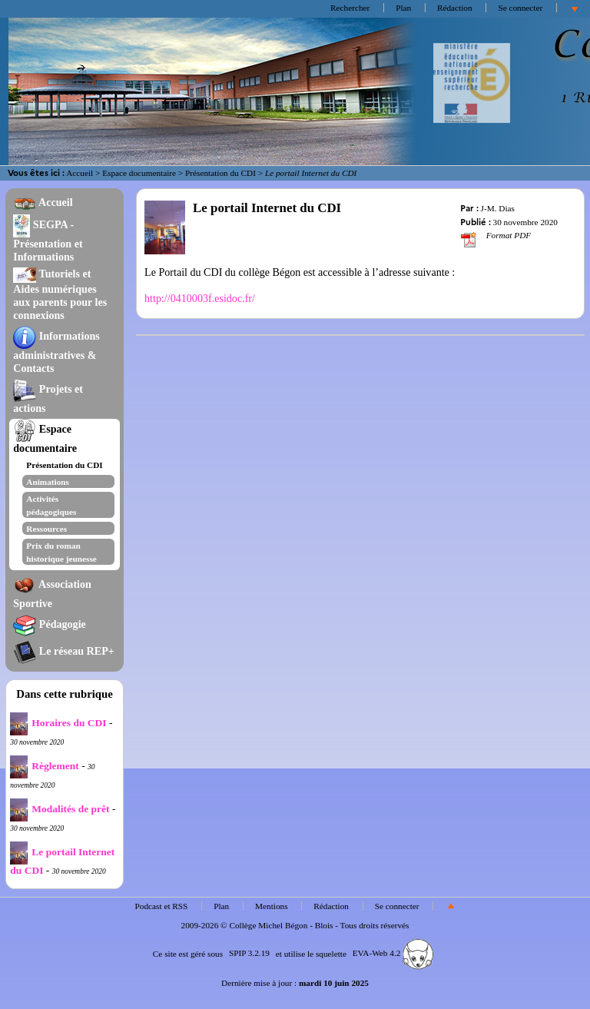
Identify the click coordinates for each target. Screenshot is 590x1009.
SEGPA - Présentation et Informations (47, 240)
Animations (47, 481)
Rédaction (454, 7)
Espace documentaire (139, 173)
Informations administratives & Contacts (56, 352)
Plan (403, 7)
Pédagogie (49, 624)
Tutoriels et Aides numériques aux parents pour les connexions (60, 294)
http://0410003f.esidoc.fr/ (199, 298)
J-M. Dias (498, 208)
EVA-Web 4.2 (393, 953)
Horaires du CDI (58, 723)
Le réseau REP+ (63, 651)
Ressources (46, 528)
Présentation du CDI (220, 173)
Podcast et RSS (161, 906)
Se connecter (520, 7)
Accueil (79, 173)
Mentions (271, 906)
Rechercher (350, 7)
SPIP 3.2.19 (249, 953)
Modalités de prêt (59, 809)
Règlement (44, 766)
